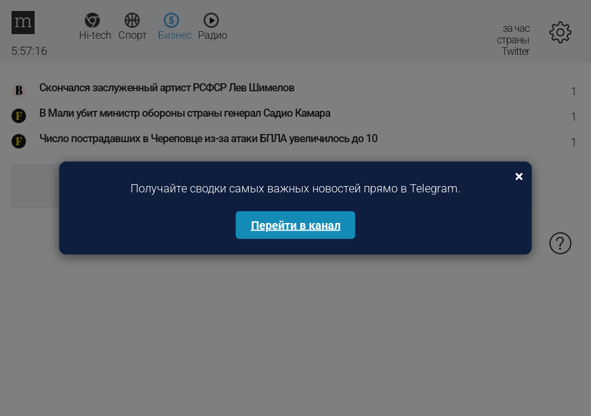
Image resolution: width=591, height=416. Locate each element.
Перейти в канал (296, 225)
